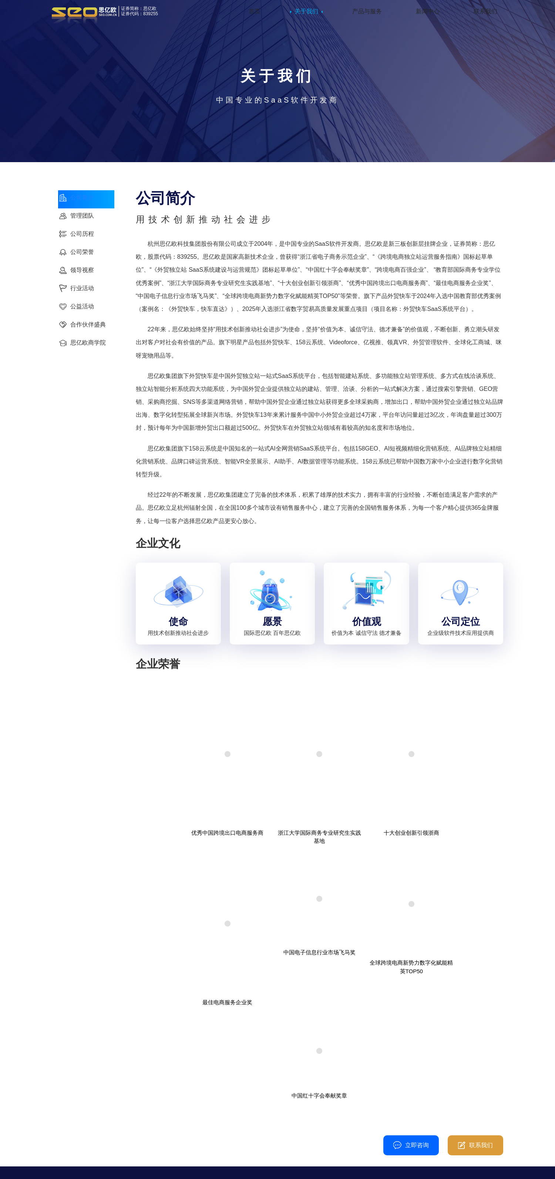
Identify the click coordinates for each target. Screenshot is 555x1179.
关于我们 (306, 14)
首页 (254, 14)
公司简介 (70, 1082)
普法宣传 (324, 1167)
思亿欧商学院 (75, 1142)
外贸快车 (149, 1082)
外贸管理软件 (154, 1106)
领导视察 (227, 1094)
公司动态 (227, 1082)
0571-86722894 (331, 1108)
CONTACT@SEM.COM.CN (348, 1141)
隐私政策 (243, 1167)
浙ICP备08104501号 (283, 1167)
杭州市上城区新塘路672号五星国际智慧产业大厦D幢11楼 (350, 1124)
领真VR (147, 1118)
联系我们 (485, 14)
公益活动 (70, 1118)
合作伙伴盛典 (75, 1130)
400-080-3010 (200, 1026)
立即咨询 (411, 1026)
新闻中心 (428, 14)
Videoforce (151, 1094)
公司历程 (70, 1094)
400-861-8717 (340, 1093)
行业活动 (70, 1106)
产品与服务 (367, 14)
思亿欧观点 (230, 1118)
